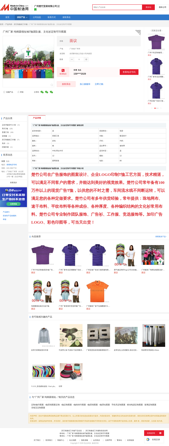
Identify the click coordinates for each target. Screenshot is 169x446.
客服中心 (60, 440)
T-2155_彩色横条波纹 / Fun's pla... (43, 386)
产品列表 (8, 24)
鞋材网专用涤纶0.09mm (150, 350)
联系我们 (49, 440)
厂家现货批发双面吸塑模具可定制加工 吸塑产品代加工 (107, 350)
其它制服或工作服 (21, 24)
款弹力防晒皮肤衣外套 (39, 350)
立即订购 (99, 84)
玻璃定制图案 (150, 405)
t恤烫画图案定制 (52, 405)
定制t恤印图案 (37, 405)
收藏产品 (8, 92)
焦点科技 (87, 443)
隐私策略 (84, 440)
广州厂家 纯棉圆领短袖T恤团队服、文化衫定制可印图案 (88, 433)
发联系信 (66, 84)
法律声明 (108, 440)
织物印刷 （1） (7, 147)
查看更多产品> (161, 237)
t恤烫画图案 (92, 405)
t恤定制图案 (66, 405)
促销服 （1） (7, 136)
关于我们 (37, 440)
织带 (60, 386)
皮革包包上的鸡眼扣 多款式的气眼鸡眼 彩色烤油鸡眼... (134, 350)
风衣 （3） (6, 143)
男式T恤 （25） (8, 129)
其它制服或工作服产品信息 (71, 431)
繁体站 (119, 440)
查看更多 (13, 183)
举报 (20, 92)
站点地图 (72, 440)
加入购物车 (85, 84)
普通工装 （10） (8, 132)
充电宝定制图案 (38, 408)
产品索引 (6, 212)
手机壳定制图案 (118, 405)
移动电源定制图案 (135, 405)
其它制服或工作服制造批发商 (96, 431)
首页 (1, 24)
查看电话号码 (129, 72)
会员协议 (96, 440)
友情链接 (130, 440)
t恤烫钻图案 (104, 405)
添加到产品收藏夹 (9, 216)
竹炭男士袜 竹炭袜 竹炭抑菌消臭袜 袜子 (74, 350)
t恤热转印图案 (79, 405)
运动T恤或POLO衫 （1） (11, 125)
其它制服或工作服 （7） (11, 140)
